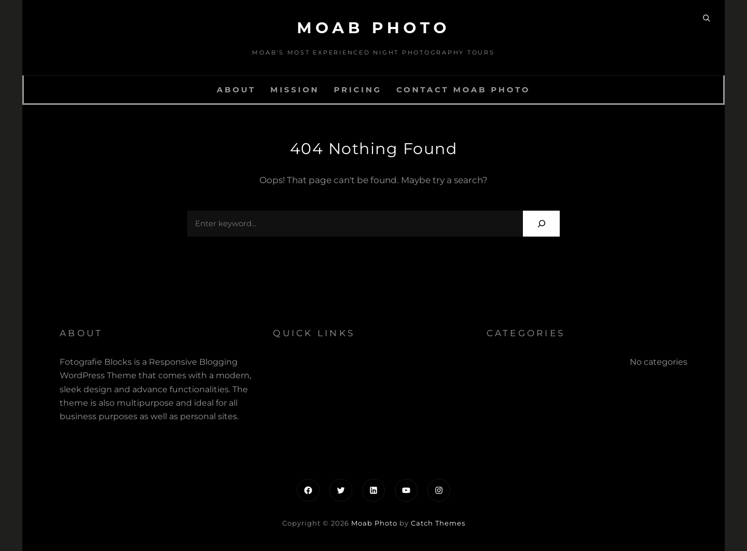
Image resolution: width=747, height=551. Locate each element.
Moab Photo (373, 27)
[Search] (541, 223)
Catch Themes (438, 523)
